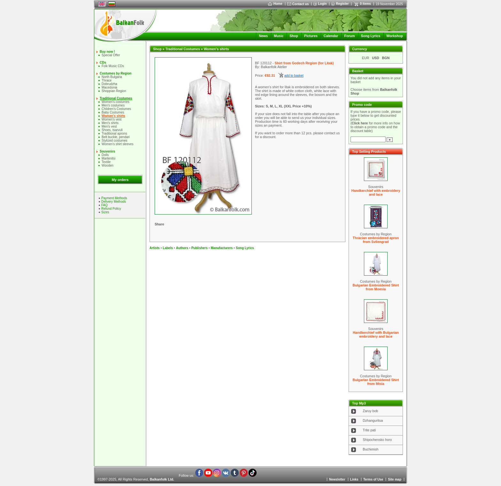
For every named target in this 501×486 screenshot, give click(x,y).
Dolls (105, 155)
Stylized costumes (114, 140)
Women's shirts (113, 116)
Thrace (107, 80)
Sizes (105, 212)
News (263, 36)
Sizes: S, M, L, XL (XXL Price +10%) (283, 106)
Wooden (107, 165)
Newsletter (337, 479)
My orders (120, 180)
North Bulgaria (112, 77)
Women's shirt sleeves (118, 144)
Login (322, 3)
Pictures (311, 36)
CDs (103, 62)
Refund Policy (111, 208)
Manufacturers (222, 248)
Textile (106, 162)
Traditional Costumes (116, 98)
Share (159, 224)
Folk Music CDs (113, 66)
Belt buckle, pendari (116, 137)
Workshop (394, 36)
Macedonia (109, 87)
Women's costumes (115, 102)
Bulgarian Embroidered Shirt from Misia (375, 382)
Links (354, 479)
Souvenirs (107, 151)
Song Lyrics (371, 36)
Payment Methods (114, 198)
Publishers (199, 248)
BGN (386, 58)
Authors (182, 248)
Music (278, 36)
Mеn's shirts (110, 123)
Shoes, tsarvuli (112, 130)
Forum (349, 36)
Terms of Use (373, 479)
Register (342, 3)
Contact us (300, 4)
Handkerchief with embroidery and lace (375, 192)
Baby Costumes (113, 112)
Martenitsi (108, 158)
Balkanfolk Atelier (274, 67)
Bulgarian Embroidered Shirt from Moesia (375, 287)
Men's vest (109, 126)
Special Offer (111, 55)
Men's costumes (113, 105)
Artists (155, 248)
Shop (293, 36)
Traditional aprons (114, 133)
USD (375, 58)
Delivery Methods (113, 201)
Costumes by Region (115, 73)
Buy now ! (107, 51)
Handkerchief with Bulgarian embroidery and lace (376, 334)
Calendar (331, 36)
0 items (365, 3)
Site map (394, 479)
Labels (168, 248)
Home (275, 3)
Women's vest (111, 119)
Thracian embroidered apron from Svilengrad (376, 240)
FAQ (104, 205)
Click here (360, 123)
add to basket (294, 75)
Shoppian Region (114, 91)
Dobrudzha (109, 84)
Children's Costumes (116, 109)
